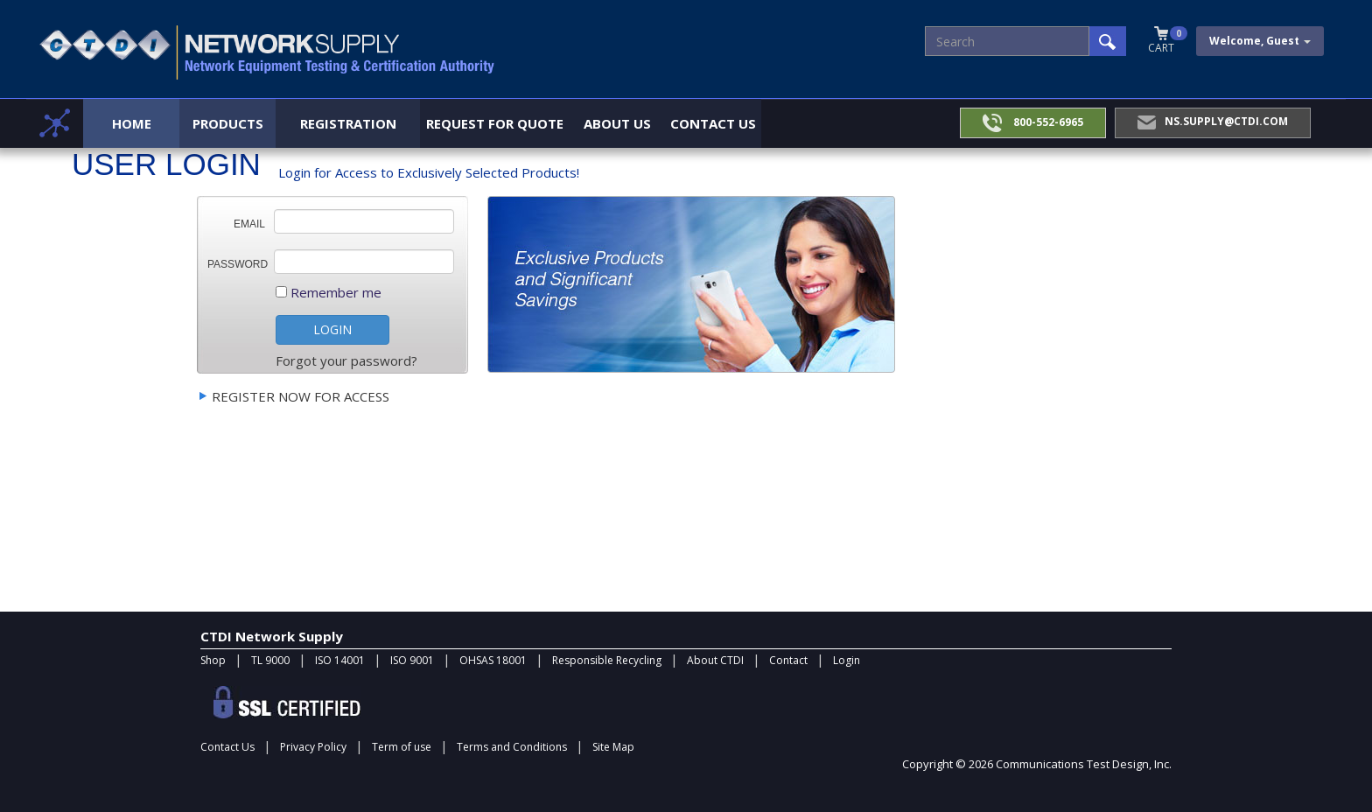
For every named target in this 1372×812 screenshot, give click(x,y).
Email (249, 224)
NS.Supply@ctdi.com (1213, 122)
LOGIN (332, 329)
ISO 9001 (412, 660)
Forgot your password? (346, 360)
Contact (788, 660)
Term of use (401, 746)
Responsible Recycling (607, 660)
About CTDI (715, 660)
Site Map (613, 746)
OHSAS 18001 (493, 660)
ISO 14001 (340, 660)
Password (237, 264)
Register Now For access (300, 396)
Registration (348, 123)
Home (131, 123)
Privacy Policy (313, 746)
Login (846, 660)
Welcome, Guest (1260, 40)
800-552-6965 (1033, 123)
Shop (213, 660)
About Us (617, 123)
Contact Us (713, 123)
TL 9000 (270, 660)
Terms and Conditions (512, 746)
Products (227, 123)
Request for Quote (495, 123)
